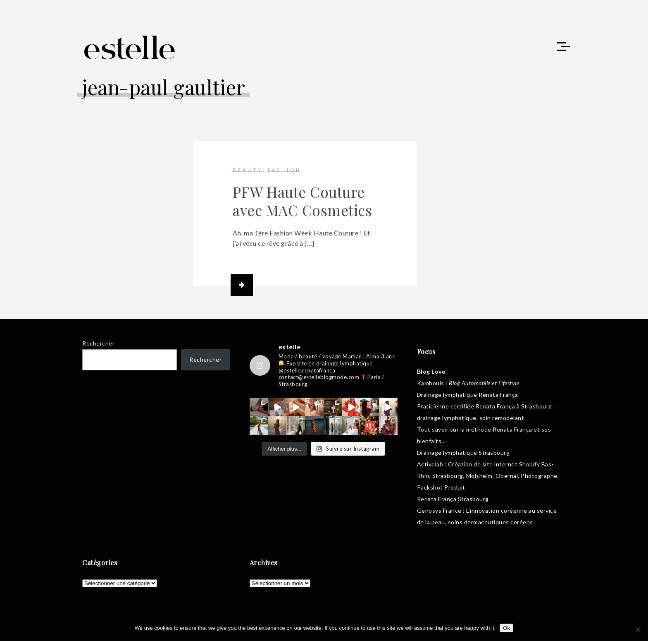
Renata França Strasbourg (453, 498)
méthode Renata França (499, 429)
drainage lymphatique (446, 417)
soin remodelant (501, 417)
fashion (284, 170)
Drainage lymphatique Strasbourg (463, 452)
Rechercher (98, 343)
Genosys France (439, 510)
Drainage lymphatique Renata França (467, 394)
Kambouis (430, 383)
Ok (506, 628)
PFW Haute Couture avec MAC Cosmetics (302, 201)
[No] (638, 629)
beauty (248, 170)
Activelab (430, 464)
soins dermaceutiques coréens (490, 522)
